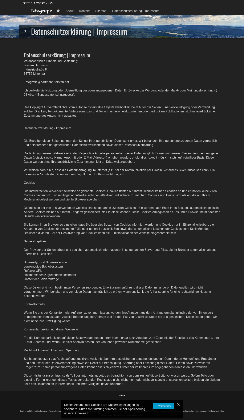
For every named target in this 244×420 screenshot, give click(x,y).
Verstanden (164, 406)
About (70, 11)
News (122, 395)
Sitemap (101, 11)
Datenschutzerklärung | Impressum (136, 11)
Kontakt (84, 11)
